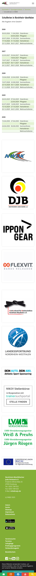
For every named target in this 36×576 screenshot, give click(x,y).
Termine (8, 541)
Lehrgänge (9, 543)
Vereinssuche (10, 539)
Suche (7, 507)
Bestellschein (10, 552)
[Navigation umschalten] (33, 3)
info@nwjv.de (15, 491)
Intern (7, 505)
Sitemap (8, 510)
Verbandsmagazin (12, 548)
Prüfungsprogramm (12, 546)
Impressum (9, 512)
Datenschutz (10, 514)
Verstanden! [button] (18, 572)
